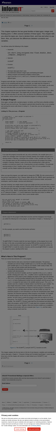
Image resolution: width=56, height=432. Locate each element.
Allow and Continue (34, 429)
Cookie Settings (20, 429)
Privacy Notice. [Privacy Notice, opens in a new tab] (36, 425)
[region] (28, 422)
